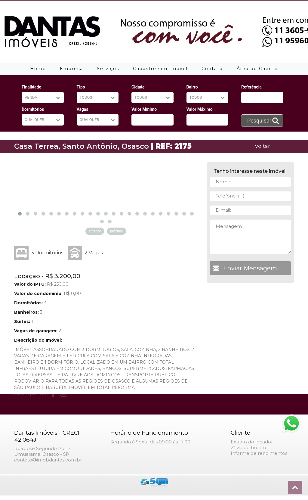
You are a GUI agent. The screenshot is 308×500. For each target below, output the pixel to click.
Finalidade (31, 87)
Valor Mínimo (144, 109)
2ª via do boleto (248, 447)
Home (38, 68)
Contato (212, 68)
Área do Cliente (257, 68)
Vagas (82, 109)
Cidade (138, 87)
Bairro (192, 87)
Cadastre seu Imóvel (160, 68)
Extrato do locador (252, 442)
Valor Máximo (199, 109)
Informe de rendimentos (259, 453)
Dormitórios (33, 109)
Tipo (81, 87)
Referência (251, 87)
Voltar (262, 146)
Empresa (71, 68)
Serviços (108, 68)
